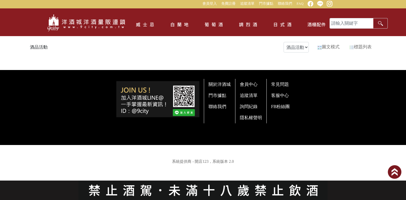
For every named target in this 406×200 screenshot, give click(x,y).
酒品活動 (39, 47)
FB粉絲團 (280, 106)
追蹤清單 (247, 4)
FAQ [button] (300, 4)
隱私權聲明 (251, 117)
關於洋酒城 (220, 84)
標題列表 (361, 46)
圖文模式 (328, 46)
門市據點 (266, 4)
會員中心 (249, 84)
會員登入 (209, 4)
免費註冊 (228, 4)
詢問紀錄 (249, 106)
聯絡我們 (285, 4)
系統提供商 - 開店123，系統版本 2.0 (203, 161)
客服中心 (280, 95)
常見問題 (280, 84)
